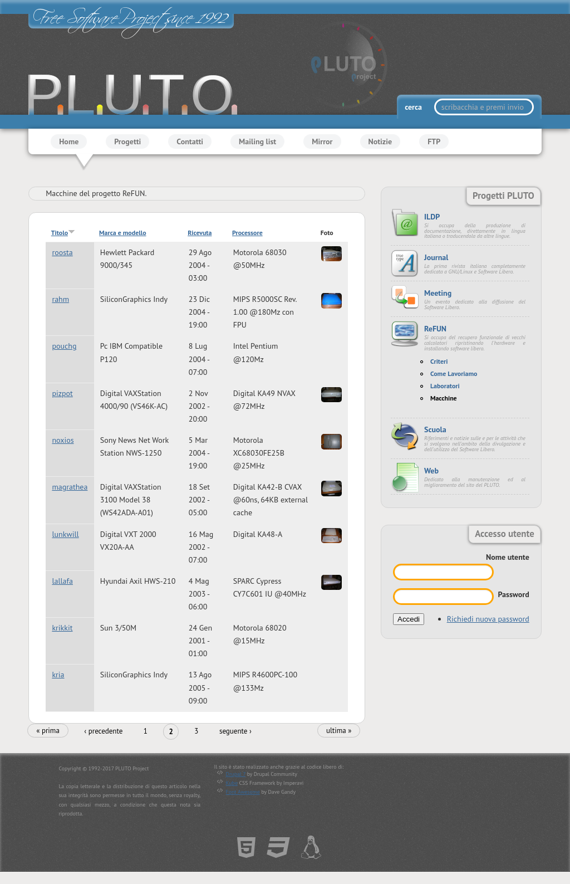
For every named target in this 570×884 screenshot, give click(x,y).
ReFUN (435, 329)
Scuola (435, 429)
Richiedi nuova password (488, 619)
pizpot (62, 393)
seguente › (235, 731)
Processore (247, 232)
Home (68, 141)
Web (431, 471)
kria (58, 675)
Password (513, 594)
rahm (60, 299)
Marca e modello (122, 232)
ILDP (432, 217)
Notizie (380, 141)
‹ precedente (103, 731)
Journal (436, 257)
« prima (48, 730)
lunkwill (65, 534)
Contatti (189, 141)
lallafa (62, 581)
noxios (62, 440)
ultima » (338, 730)
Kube (232, 783)
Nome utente (507, 557)
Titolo (63, 232)
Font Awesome (243, 791)
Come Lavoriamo (453, 373)
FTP (434, 141)
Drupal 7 (235, 774)
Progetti (127, 141)
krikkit (62, 628)
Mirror (322, 141)
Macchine (443, 398)
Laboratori (445, 386)
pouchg (64, 346)
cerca (414, 107)
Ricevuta (200, 232)
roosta (62, 252)
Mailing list (257, 141)
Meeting (437, 293)
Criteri (439, 361)
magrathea (69, 487)
